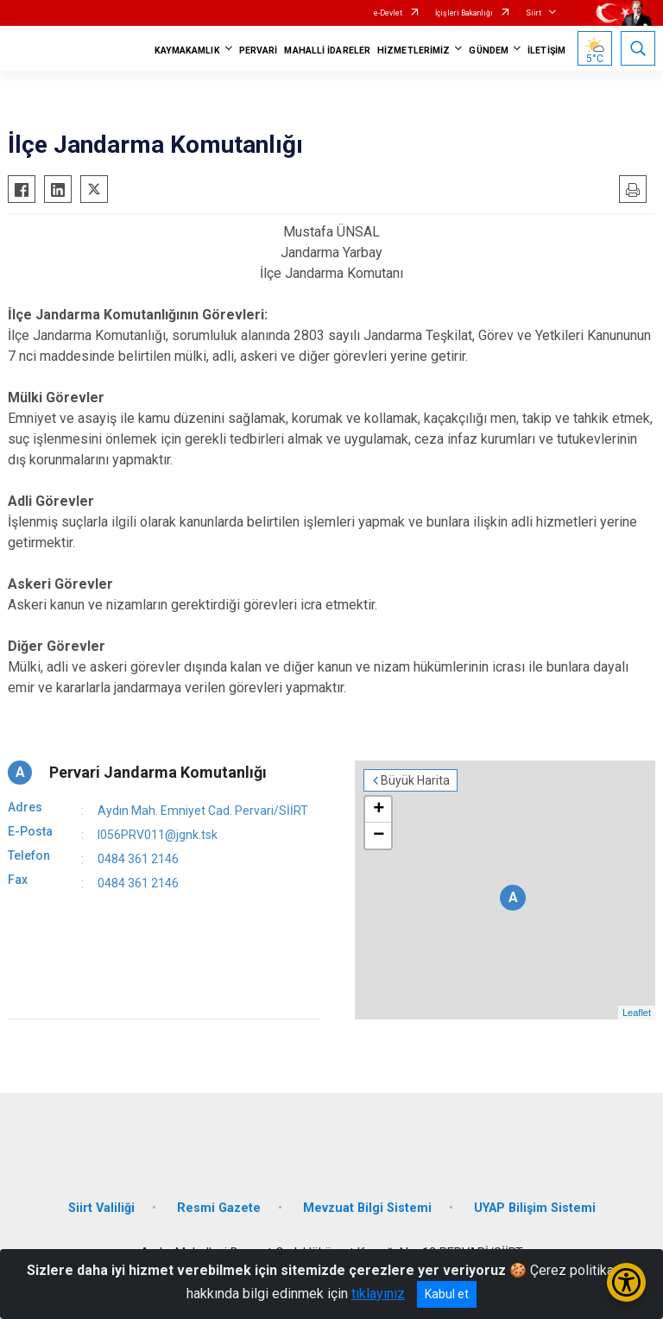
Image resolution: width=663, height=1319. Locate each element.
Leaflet (636, 1012)
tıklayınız (378, 1293)
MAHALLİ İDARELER (327, 50)
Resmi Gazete (219, 1208)
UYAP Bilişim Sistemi (535, 1208)
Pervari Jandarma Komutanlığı (158, 772)
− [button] (378, 836)
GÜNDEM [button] (488, 50)
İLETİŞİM (546, 50)
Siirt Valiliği (101, 1208)
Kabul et (447, 1294)
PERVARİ (258, 50)
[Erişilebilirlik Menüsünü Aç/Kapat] (626, 1282)
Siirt (533, 13)
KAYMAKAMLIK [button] (187, 50)
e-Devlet (388, 13)
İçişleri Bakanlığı (464, 13)
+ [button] (378, 810)
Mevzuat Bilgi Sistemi (367, 1208)
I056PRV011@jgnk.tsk (158, 835)
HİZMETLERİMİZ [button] (413, 50)
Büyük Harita (415, 780)
